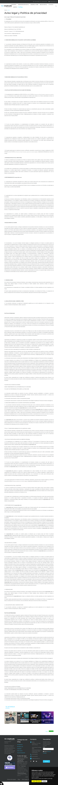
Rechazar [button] (39, 781)
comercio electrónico (20, 761)
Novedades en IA (20, 746)
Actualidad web (19, 744)
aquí (51, 778)
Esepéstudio (19, 748)
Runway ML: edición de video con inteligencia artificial (35, 720)
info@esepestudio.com (53, 1)
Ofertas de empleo (11, 779)
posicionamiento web (21, 767)
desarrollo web (20, 757)
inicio (9, 10)
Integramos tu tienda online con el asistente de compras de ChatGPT (11, 720)
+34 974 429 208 (36, 1)
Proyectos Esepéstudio (21, 752)
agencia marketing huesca (21, 774)
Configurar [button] (44, 781)
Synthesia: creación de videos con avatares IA (23, 720)
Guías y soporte (19, 750)
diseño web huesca (22, 758)
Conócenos (13, 4)
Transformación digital (23, 4)
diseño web (23, 766)
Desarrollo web (34, 4)
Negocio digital (43, 4)
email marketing (22, 772)
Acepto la (47, 752)
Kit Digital (51, 4)
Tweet (46, 731)
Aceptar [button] (33, 781)
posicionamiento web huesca (22, 768)
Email (44, 747)
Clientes (15, 7)
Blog (19, 779)
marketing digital (22, 773)
